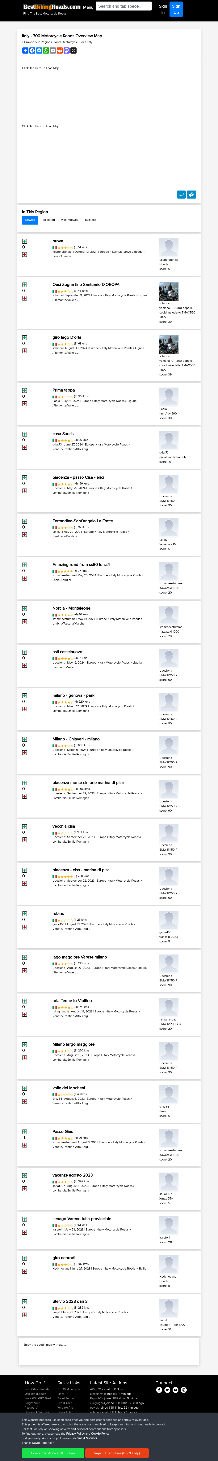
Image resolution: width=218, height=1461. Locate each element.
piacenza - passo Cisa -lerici (78, 477)
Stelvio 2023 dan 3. (70, 1301)
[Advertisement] (109, 97)
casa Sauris (62, 434)
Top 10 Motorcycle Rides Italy (73, 42)
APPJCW (96, 1409)
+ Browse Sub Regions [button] (37, 42)
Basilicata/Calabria (64, 536)
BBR (113, 1409)
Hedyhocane (60, 1268)
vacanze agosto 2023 (72, 1175)
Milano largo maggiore (73, 1044)
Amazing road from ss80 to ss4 (81, 564)
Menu (88, 7)
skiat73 (57, 444)
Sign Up (176, 9)
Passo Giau (62, 1131)
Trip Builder (64, 1423)
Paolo (56, 401)
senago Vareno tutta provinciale (81, 1219)
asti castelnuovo (67, 652)
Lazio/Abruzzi (61, 256)
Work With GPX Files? (38, 1419)
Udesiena (58, 488)
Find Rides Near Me (37, 1409)
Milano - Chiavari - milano (76, 739)
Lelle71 (56, 531)
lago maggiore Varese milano (79, 957)
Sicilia (142, 1268)
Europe (104, 251)
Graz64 (57, 1098)
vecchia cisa (63, 826)
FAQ (27, 1437)
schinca (57, 295)
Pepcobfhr (97, 1419)
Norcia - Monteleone (71, 608)
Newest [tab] (30, 219)
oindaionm (97, 1414)
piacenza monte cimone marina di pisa (88, 782)
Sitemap (60, 1455)
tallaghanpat (60, 1011)
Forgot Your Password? (32, 1425)
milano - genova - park (73, 695)
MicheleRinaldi (62, 251)
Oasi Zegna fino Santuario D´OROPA (85, 284)
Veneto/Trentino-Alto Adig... (71, 449)
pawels (95, 1428)
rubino (58, 913)
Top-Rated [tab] (48, 219)
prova (57, 241)
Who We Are (65, 1428)
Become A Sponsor (37, 1432)
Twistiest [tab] (90, 219)
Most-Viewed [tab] (69, 219)
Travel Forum (65, 1419)
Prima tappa (63, 390)
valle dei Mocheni (68, 1088)
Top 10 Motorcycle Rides (68, 1411)
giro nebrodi (63, 1258)
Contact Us (64, 1432)
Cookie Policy (94, 1455)
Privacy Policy (76, 1455)
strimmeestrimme (64, 575)
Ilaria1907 (58, 1186)
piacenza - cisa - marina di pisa (81, 870)
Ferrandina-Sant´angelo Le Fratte (82, 521)
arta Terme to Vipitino (72, 1001)
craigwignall (98, 1423)
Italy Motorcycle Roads (127, 251)
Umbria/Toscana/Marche (68, 623)
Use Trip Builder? (35, 1414)
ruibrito (95, 1432)
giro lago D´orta (66, 337)
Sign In (163, 9)
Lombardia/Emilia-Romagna (70, 492)
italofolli (57, 1229)
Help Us (62, 1437)
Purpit (56, 1312)
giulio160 (58, 924)
